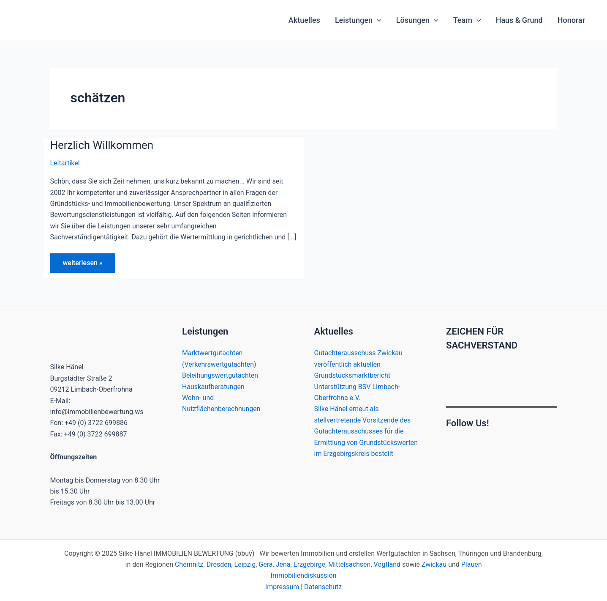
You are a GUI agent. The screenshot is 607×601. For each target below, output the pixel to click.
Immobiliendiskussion (304, 576)
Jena (283, 564)
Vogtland (387, 564)
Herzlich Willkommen (102, 145)
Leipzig (245, 564)
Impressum (282, 587)
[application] (377, 20)
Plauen (471, 564)
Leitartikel (65, 163)
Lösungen (417, 20)
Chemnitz (189, 564)
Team (467, 20)
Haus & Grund (519, 20)
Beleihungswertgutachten (220, 375)
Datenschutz (323, 587)
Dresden (218, 564)
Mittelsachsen (349, 564)
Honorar (571, 20)
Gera (265, 564)
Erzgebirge (309, 564)
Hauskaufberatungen (213, 387)
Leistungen (358, 20)
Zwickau (434, 564)
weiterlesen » (83, 265)
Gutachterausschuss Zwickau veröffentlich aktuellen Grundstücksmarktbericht (358, 364)
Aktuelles (304, 20)
